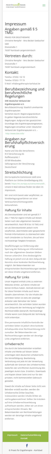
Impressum (12, 435)
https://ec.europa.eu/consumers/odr (28, 183)
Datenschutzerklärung (31, 435)
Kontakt (24, 438)
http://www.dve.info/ (14, 133)
